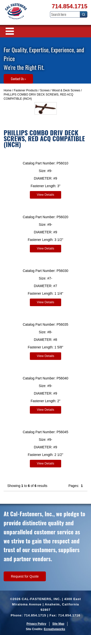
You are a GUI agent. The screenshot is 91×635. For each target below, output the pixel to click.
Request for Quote (25, 576)
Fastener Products (26, 90)
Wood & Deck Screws (66, 90)
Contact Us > (18, 78)
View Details (45, 194)
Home (7, 90)
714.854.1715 (69, 6)
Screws (45, 90)
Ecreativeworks (54, 629)
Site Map (58, 623)
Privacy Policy (36, 623)
